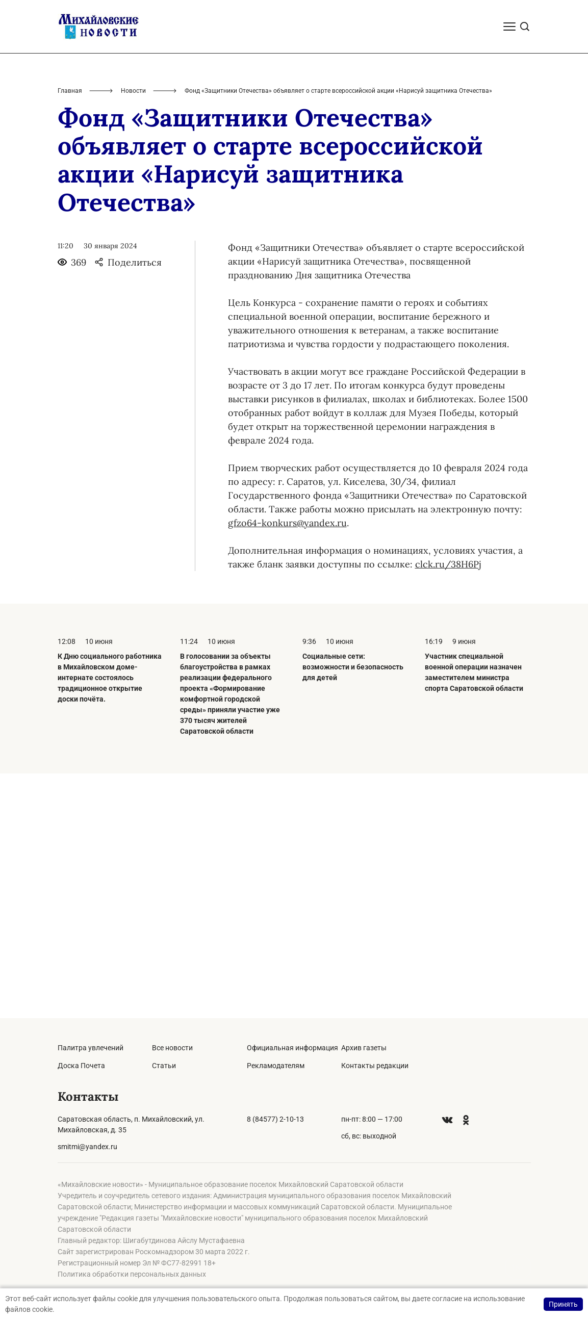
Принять (563, 1304)
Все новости (172, 1048)
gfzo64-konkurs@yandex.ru (287, 767)
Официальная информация (292, 1048)
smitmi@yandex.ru (87, 1147)
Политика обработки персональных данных (132, 1274)
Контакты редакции (374, 1066)
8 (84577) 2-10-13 (275, 1119)
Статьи (164, 1066)
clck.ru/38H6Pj (448, 809)
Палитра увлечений (90, 1048)
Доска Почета (81, 1066)
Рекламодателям (275, 1066)
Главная (70, 335)
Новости (133, 335)
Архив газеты (364, 1048)
